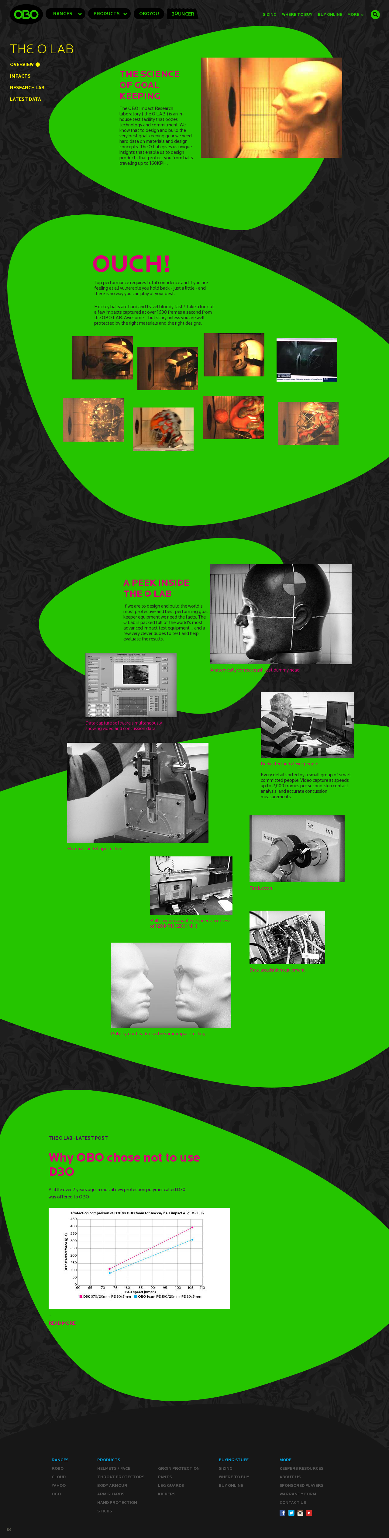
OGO (56, 1494)
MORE (355, 14)
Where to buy (234, 1477)
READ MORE (62, 1323)
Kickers (166, 1494)
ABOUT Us (290, 1477)
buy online (330, 14)
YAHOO (59, 1485)
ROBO (58, 1468)
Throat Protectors (120, 1477)
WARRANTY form (298, 1494)
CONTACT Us (293, 1502)
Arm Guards (110, 1494)
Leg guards (171, 1485)
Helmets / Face (113, 1468)
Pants (165, 1477)
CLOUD (59, 1477)
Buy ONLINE (231, 1485)
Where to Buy (297, 14)
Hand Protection (117, 1502)
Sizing (270, 14)
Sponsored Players (301, 1485)
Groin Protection (179, 1468)
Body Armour (112, 1485)
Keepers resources (301, 1468)
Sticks (104, 1511)
